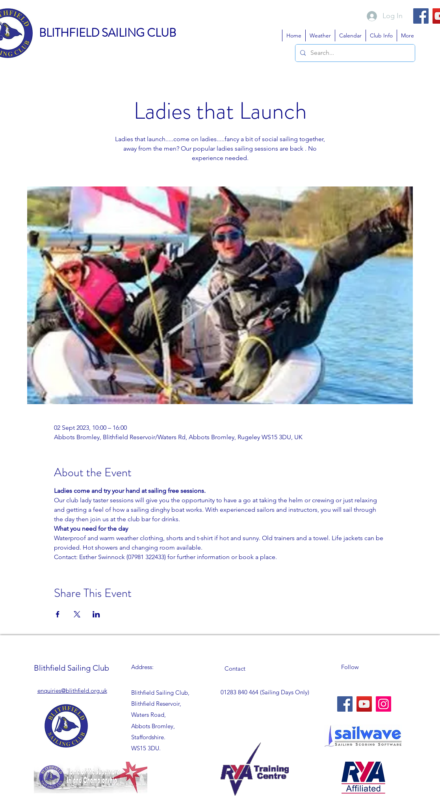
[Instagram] (383, 704)
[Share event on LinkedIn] (96, 614)
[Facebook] (421, 16)
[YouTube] (364, 704)
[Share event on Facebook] (57, 614)
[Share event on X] (77, 614)
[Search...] (354, 53)
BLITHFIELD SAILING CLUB (107, 33)
